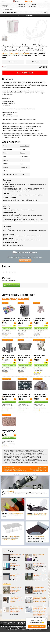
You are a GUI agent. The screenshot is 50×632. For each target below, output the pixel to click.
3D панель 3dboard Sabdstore (38, 555)
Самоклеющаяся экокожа (39, 536)
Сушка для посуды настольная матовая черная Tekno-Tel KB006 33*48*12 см (36, 513)
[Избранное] (42, 12)
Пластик (22, 153)
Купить (5, 335)
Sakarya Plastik (43, 67)
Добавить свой (11, 285)
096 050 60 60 (32, 4)
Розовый (26, 156)
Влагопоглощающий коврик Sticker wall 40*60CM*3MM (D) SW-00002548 (41, 397)
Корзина (22, 149)
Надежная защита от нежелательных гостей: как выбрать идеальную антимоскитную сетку (39, 589)
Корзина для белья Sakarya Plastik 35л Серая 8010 (24, 357)
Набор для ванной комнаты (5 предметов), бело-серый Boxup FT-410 (40, 358)
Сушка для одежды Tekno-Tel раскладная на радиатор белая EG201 (15, 469)
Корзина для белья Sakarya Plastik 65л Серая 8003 (24, 320)
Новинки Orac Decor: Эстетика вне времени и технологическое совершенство (16, 589)
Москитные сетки (15, 557)
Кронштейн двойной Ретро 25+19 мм (38, 564)
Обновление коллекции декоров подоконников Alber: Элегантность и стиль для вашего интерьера (16, 609)
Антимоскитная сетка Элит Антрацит (17, 574)
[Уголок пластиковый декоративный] (12, 505)
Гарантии (7, 226)
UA (44, 1)
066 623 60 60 (32, 6)
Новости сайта (7, 583)
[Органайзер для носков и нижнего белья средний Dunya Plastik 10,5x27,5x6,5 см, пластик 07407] (12, 528)
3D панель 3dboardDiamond (15, 564)
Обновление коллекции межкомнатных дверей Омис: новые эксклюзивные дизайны (39, 599)
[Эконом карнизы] (25, 483)
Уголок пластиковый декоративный (16, 513)
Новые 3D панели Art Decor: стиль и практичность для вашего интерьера (17, 599)
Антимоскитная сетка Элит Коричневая (17, 555)
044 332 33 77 (21, 4)
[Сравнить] (45, 12)
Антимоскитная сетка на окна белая (39, 574)
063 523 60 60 (21, 6)
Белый (21, 156)
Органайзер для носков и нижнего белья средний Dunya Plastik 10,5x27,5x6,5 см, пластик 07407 (11, 538)
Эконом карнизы (10, 491)
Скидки (28, 1)
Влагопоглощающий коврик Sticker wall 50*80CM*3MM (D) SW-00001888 (25, 397)
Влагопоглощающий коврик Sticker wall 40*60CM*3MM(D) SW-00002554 (9, 432)
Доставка (7, 180)
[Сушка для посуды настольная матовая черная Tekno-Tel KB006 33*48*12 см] (37, 505)
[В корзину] (15, 323)
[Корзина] (47, 12)
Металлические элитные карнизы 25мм (39, 567)
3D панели (35, 557)
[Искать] (47, 9)
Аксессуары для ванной (15, 298)
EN (46, 1)
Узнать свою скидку (10, 328)
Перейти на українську (36, 626)
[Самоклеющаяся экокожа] (37, 528)
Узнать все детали (25, 260)
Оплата (6, 206)
